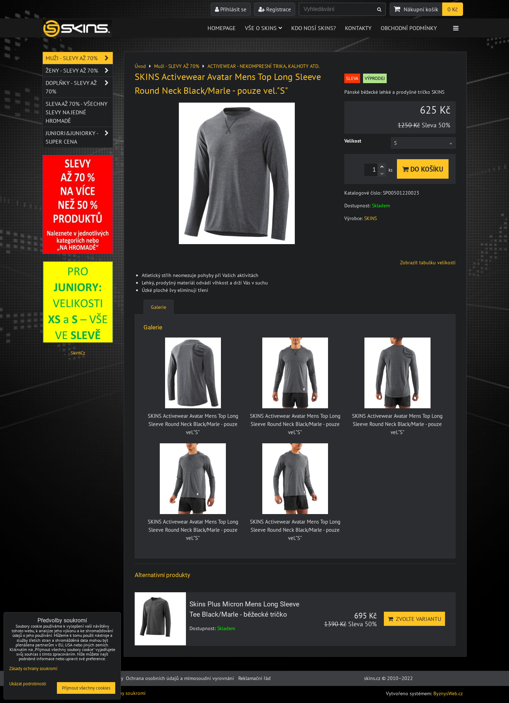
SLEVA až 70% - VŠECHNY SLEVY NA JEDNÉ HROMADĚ (76, 112)
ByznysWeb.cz (448, 693)
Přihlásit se (230, 9)
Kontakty (358, 27)
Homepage (221, 27)
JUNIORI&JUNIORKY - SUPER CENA (79, 137)
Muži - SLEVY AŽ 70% (79, 58)
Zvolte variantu (414, 618)
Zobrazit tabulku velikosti (428, 262)
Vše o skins (263, 27)
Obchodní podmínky (409, 27)
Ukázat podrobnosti (27, 684)
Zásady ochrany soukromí (33, 668)
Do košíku (422, 169)
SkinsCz (78, 353)
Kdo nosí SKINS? (313, 27)
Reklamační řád (254, 678)
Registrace (274, 9)
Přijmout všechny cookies (86, 688)
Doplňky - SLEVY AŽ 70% (79, 87)
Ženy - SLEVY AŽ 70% (79, 70)
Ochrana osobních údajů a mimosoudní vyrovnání (180, 678)
